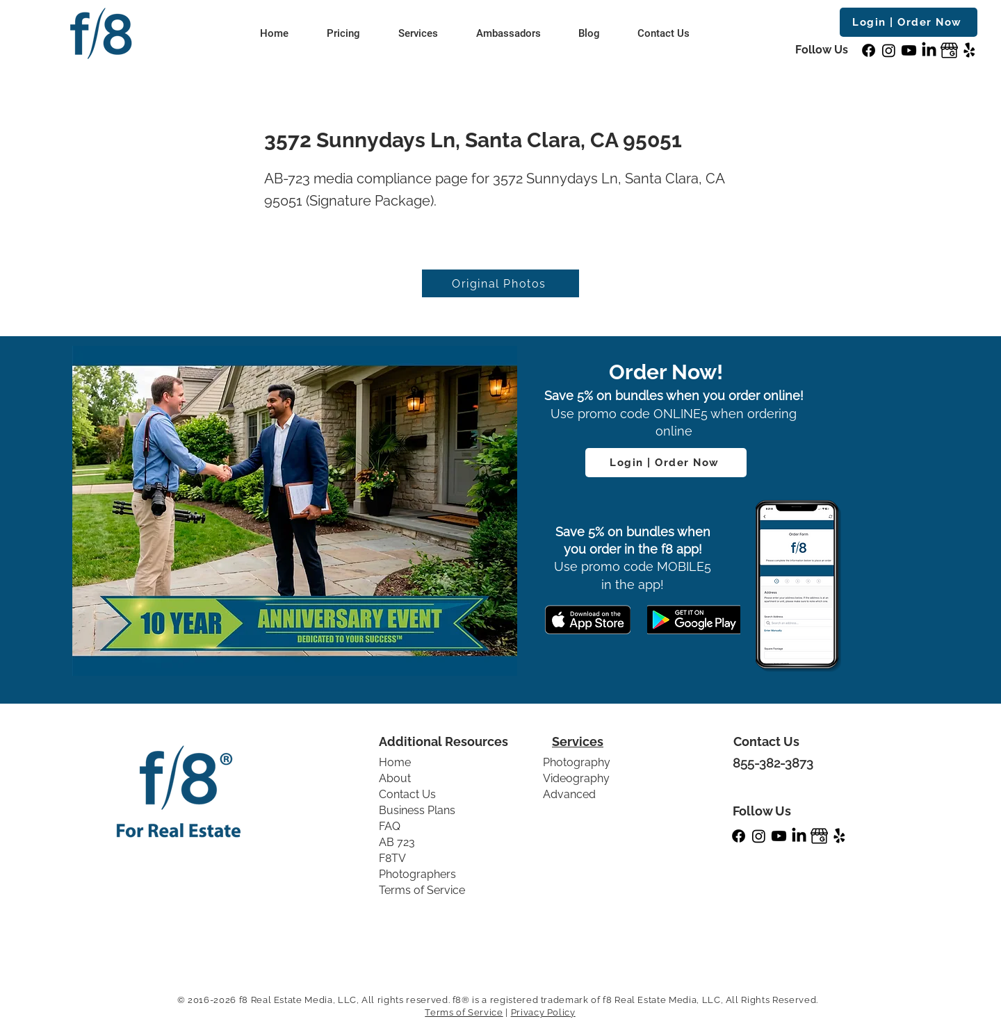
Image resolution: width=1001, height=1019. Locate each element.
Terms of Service (422, 890)
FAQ (389, 826)
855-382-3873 (773, 763)
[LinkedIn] (929, 50)
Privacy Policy (543, 1012)
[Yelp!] (969, 50)
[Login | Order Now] (908, 22)
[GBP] (949, 50)
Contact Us (407, 794)
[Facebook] (868, 50)
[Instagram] (888, 50)
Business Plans (417, 810)
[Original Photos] (500, 283)
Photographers (417, 874)
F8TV (392, 858)
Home (395, 762)
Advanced (569, 794)
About (395, 778)
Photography (576, 762)
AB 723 (397, 842)
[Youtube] (909, 50)
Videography (576, 778)
